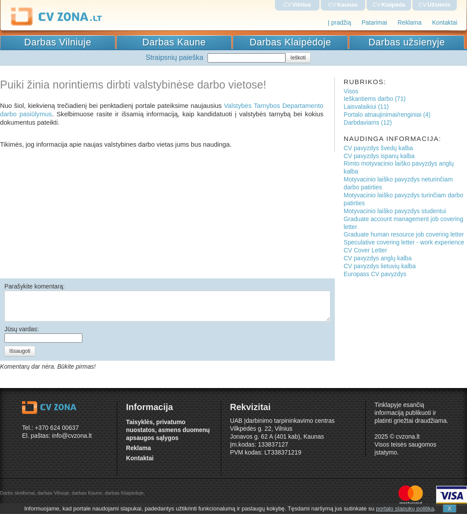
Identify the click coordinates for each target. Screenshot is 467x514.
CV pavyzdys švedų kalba (378, 148)
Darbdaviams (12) (368, 122)
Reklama (410, 22)
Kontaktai (444, 22)
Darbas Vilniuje (57, 42)
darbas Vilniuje (53, 493)
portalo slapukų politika (405, 508)
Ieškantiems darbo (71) (375, 99)
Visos (351, 91)
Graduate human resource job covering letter (404, 234)
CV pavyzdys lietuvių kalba (380, 266)
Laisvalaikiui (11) (366, 107)
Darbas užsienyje (406, 42)
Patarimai (374, 22)
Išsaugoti (19, 351)
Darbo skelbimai (17, 493)
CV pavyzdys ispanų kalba (379, 156)
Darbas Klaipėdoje (290, 42)
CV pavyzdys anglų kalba (377, 258)
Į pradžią (339, 22)
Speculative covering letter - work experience (404, 242)
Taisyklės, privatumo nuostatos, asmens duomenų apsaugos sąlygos (168, 430)
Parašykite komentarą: (34, 286)
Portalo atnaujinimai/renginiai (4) (387, 114)
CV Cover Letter (365, 250)
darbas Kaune (87, 493)
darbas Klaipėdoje (124, 493)
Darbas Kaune (174, 42)
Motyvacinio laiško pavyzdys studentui (395, 211)
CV (297, 4)
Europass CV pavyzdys (375, 274)
